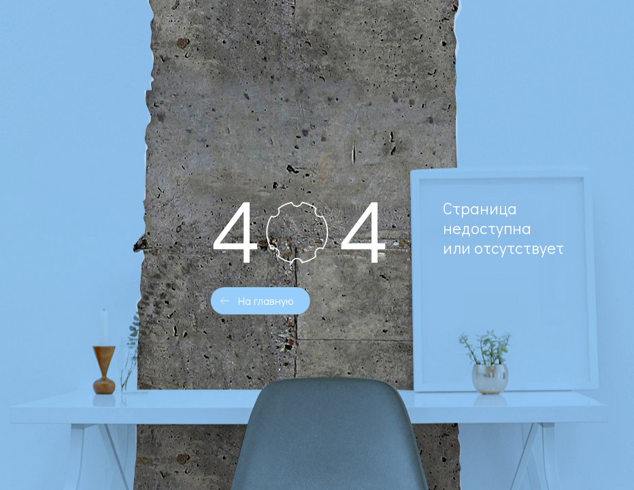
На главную (265, 300)
